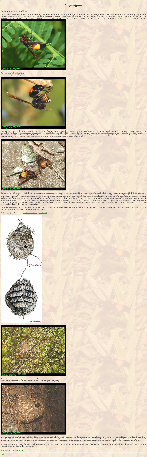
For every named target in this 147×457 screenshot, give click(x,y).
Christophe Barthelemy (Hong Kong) (35, 213)
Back (2, 454)
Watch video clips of (12, 450)
